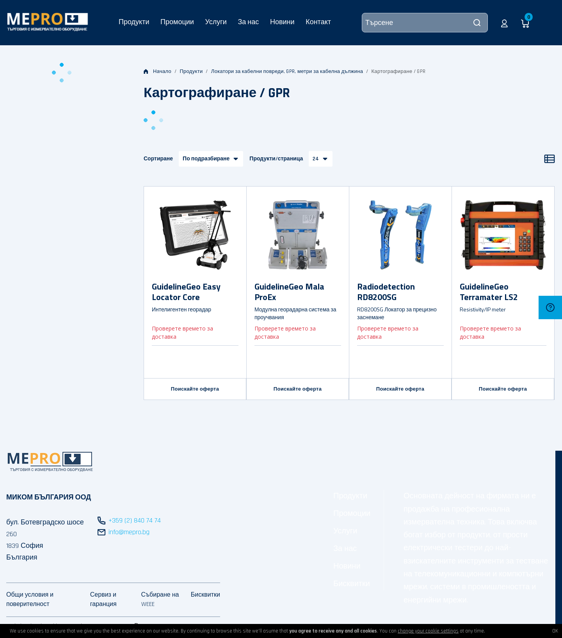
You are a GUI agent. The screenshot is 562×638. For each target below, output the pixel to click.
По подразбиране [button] (206, 158)
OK (555, 631)
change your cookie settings (428, 631)
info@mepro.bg (128, 532)
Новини (282, 21)
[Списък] (549, 159)
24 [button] (316, 158)
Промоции (177, 21)
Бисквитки (351, 584)
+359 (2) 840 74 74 (134, 520)
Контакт (318, 21)
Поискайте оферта (195, 389)
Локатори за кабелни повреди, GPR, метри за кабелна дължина (287, 71)
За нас (248, 21)
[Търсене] (425, 22)
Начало (157, 71)
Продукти (134, 21)
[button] (504, 22)
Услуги (215, 21)
